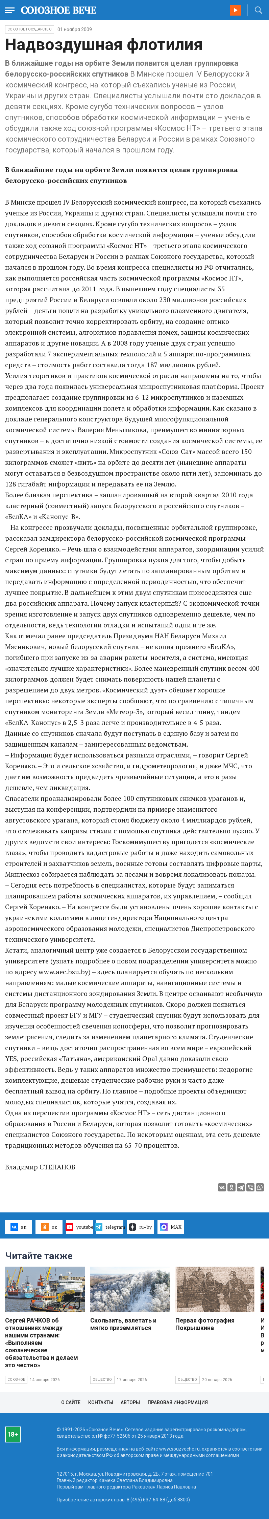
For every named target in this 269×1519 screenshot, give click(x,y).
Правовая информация (178, 1402)
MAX (170, 1227)
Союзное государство (29, 29)
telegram (109, 1227)
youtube (79, 1227)
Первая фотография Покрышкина (205, 1324)
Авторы (130, 1402)
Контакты (100, 1402)
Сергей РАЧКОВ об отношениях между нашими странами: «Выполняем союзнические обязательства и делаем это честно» (41, 1343)
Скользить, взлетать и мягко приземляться (123, 1324)
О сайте (70, 1402)
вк (18, 1227)
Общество (102, 1379)
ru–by (140, 1227)
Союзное (16, 1379)
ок (49, 1227)
